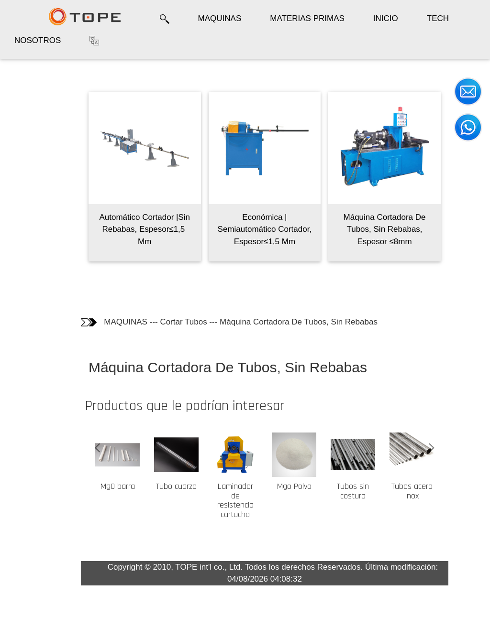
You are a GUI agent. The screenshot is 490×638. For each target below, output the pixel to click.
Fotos (24, 112)
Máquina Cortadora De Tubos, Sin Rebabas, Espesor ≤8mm (401, 229)
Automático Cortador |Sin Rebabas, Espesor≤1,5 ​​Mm (161, 229)
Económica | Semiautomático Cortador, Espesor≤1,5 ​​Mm (282, 229)
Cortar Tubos (200, 321)
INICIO (385, 18)
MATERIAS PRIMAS (307, 18)
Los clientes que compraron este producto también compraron (35, 155)
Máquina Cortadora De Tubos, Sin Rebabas (316, 321)
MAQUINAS (220, 18)
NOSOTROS (37, 40)
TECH (438, 18)
